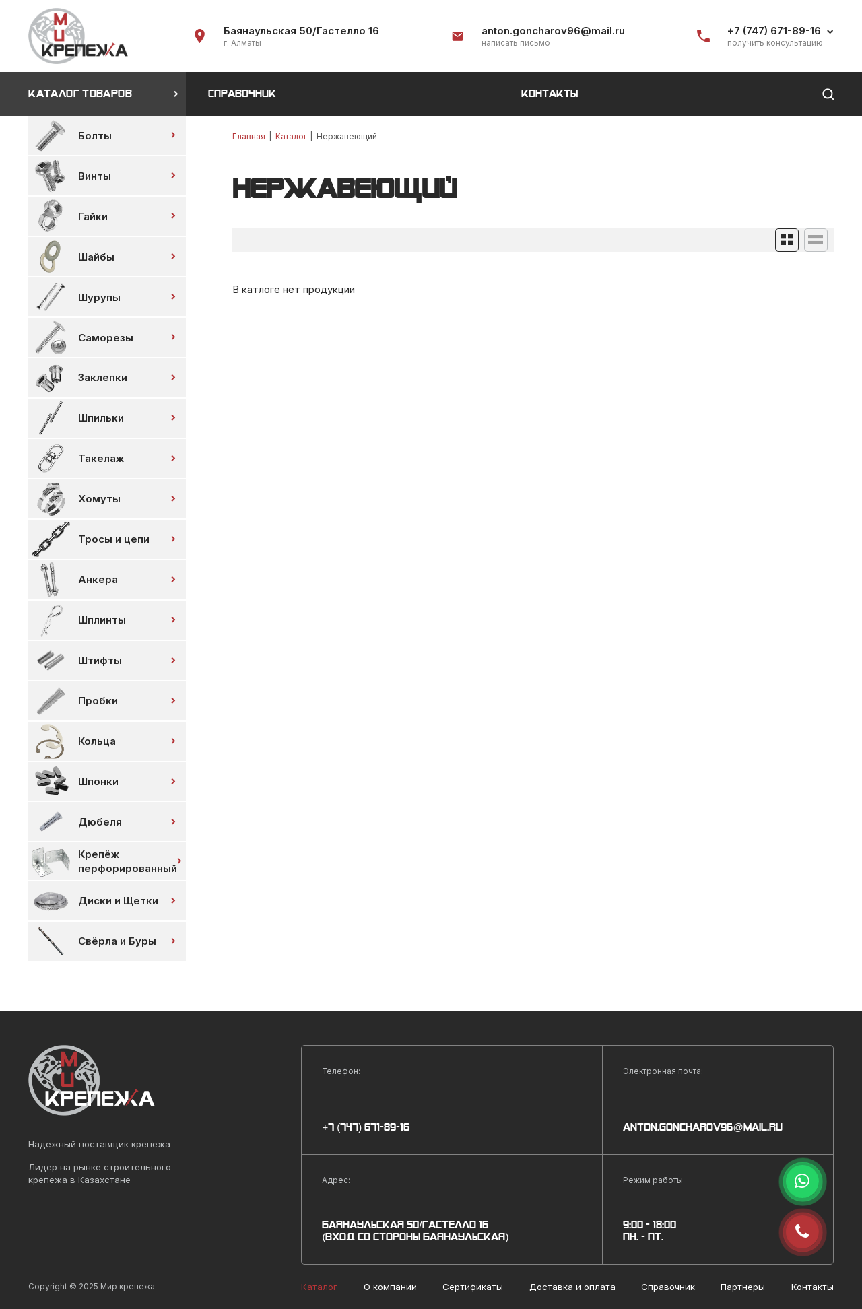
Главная (248, 136)
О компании (390, 1286)
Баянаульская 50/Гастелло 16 (301, 30)
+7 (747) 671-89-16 (774, 30)
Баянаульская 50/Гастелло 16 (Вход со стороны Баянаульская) (415, 1231)
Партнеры (743, 1286)
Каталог (291, 136)
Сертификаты (472, 1286)
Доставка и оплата (572, 1286)
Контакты (549, 94)
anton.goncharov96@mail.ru (553, 30)
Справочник (242, 94)
